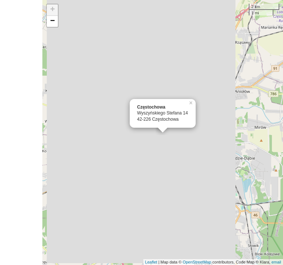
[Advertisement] (21, 132)
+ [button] (52, 9)
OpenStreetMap (197, 262)
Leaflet (151, 262)
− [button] (52, 21)
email (276, 262)
